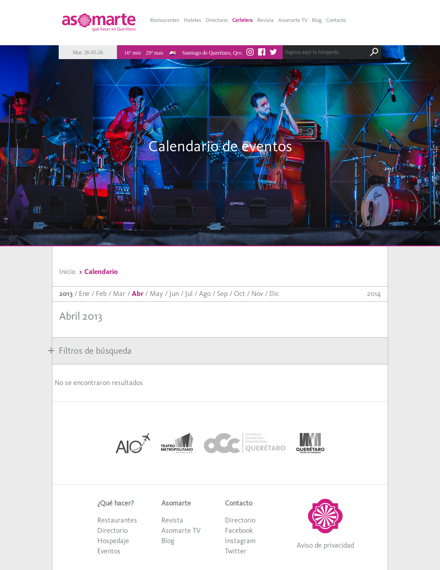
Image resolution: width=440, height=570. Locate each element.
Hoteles (192, 20)
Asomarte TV (292, 20)
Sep (222, 293)
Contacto (336, 20)
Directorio (217, 20)
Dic (274, 293)
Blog (317, 20)
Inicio (67, 271)
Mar (119, 293)
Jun (174, 293)
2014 (374, 293)
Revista (265, 20)
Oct (239, 293)
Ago (205, 293)
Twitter (235, 551)
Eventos (109, 551)
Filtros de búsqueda (89, 350)
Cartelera (242, 20)
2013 (66, 293)
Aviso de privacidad (325, 545)
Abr (137, 293)
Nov (257, 293)
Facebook (239, 530)
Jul (189, 293)
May (156, 293)
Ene (84, 293)
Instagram (240, 540)
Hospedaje (113, 540)
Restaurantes (164, 20)
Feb (101, 293)
